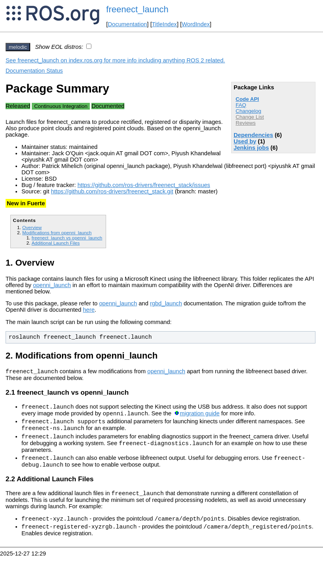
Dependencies (253, 135)
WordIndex (196, 24)
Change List (250, 117)
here (89, 310)
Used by (245, 141)
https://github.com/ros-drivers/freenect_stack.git (112, 191)
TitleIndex (164, 24)
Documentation (127, 24)
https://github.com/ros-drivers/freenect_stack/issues (143, 185)
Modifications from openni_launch (57, 232)
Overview (32, 227)
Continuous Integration (60, 106)
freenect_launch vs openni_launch (66, 237)
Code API (247, 99)
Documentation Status (34, 71)
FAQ (241, 105)
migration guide (199, 417)
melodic (18, 47)
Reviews (245, 123)
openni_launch (52, 285)
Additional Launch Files (55, 242)
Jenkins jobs (251, 148)
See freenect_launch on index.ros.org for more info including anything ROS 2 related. (115, 60)
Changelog (248, 111)
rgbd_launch (166, 303)
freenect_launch (137, 9)
